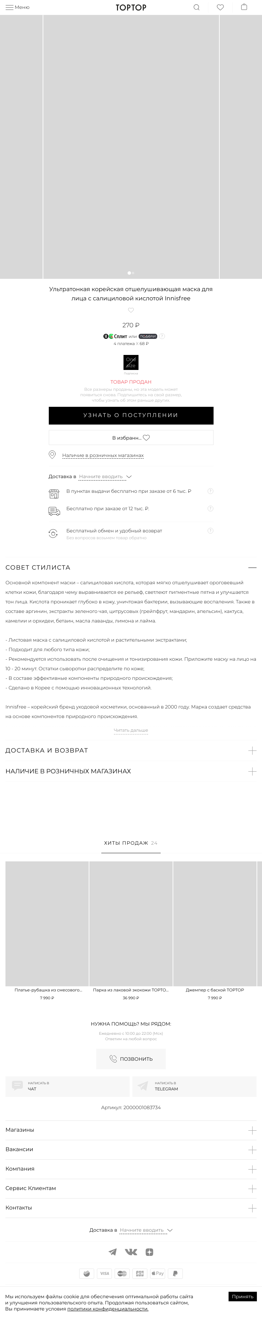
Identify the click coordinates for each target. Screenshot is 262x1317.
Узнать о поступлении (131, 415)
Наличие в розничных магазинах (103, 455)
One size (131, 362)
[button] (129, 273)
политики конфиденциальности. (107, 1309)
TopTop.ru (131, 7)
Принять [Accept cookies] (242, 1296)
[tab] (130, 846)
